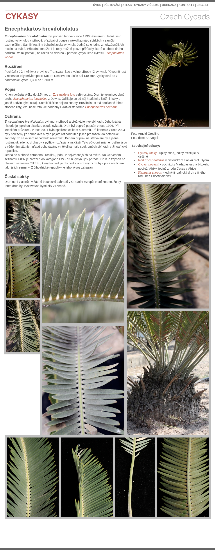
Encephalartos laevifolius (30, 98)
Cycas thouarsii (148, 164)
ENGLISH (203, 5)
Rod (151, 160)
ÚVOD (97, 5)
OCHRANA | (170, 5)
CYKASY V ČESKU (146, 5)
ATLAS (127, 5)
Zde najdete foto (64, 94)
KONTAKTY (186, 5)
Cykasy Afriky (147, 153)
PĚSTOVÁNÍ (112, 5)
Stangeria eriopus (150, 172)
